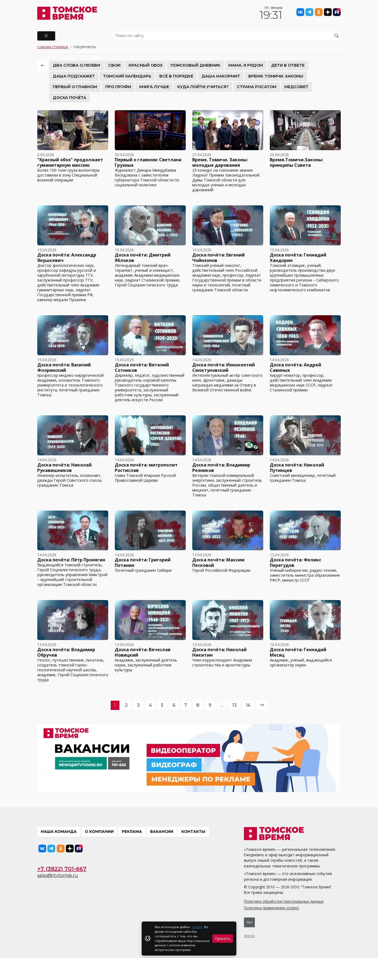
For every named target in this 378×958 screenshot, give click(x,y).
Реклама (132, 831)
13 (234, 705)
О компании (99, 831)
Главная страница (52, 47)
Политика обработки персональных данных (284, 901)
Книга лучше (154, 86)
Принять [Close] (223, 938)
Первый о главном (75, 86)
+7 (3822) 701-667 (61, 869)
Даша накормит (221, 76)
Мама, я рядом (245, 65)
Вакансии (161, 831)
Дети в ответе (288, 65)
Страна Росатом (256, 86)
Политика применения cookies (271, 907)
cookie (197, 927)
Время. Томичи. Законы (275, 76)
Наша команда (59, 831)
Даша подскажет (74, 76)
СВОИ (114, 65)
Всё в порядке (176, 76)
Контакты (193, 831)
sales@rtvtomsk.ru (57, 875)
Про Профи (118, 86)
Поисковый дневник (195, 65)
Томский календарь (127, 76)
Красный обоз (145, 65)
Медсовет (296, 86)
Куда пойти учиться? (203, 86)
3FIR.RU (249, 936)
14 (248, 705)
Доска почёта (69, 97)
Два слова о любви (76, 65)
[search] (227, 35)
